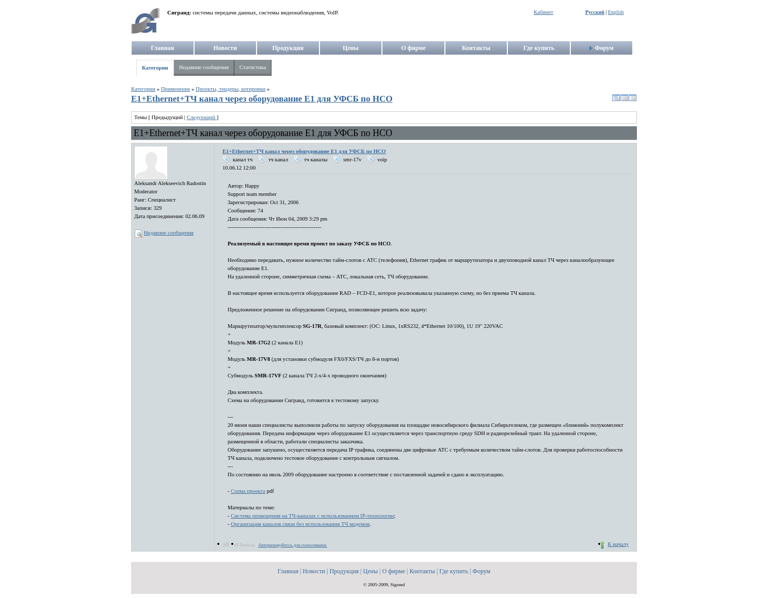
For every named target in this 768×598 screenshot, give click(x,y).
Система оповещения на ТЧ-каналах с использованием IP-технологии (312, 516)
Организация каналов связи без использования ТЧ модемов (300, 524)
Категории (155, 68)
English (616, 12)
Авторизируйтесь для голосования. (292, 544)
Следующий (202, 117)
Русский (594, 12)
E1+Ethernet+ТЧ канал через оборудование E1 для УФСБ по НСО (262, 99)
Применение (175, 89)
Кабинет (543, 12)
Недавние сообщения (204, 67)
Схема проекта (248, 491)
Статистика (252, 67)
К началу (618, 544)
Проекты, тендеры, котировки (230, 89)
